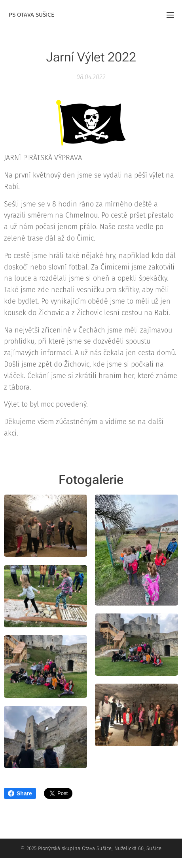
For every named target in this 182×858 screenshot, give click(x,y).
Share (20, 793)
